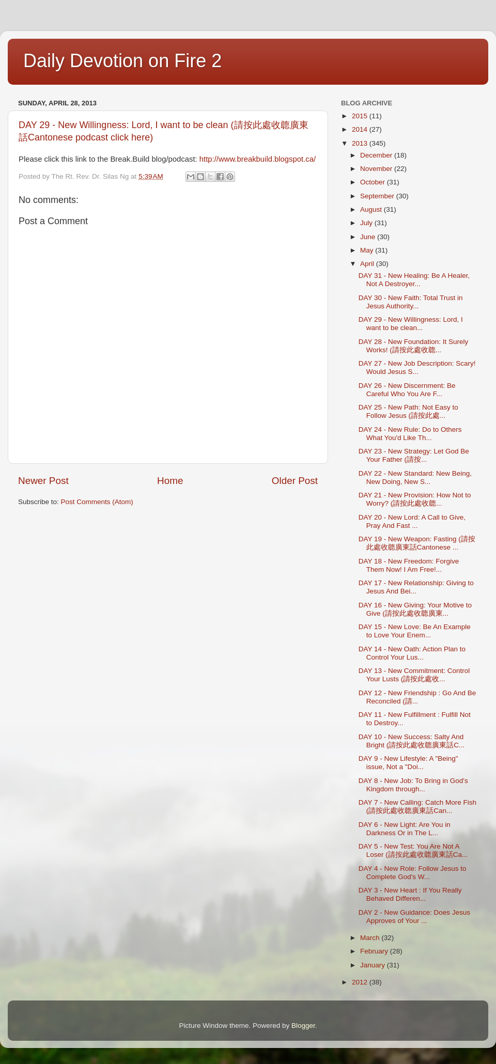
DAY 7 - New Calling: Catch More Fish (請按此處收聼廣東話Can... (417, 807)
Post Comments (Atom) (97, 502)
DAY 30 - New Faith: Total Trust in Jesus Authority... (411, 302)
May (367, 250)
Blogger (303, 1025)
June (368, 237)
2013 (360, 143)
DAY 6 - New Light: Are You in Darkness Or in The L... (405, 829)
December (377, 155)
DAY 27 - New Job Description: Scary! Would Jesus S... (417, 367)
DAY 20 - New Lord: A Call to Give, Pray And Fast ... (412, 521)
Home (170, 480)
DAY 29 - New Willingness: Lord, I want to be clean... (411, 324)
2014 (360, 129)
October (373, 182)
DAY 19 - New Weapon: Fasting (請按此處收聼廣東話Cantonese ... (417, 543)
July (367, 223)
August (372, 209)
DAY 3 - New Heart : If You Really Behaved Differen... (410, 894)
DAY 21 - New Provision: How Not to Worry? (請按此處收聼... (415, 499)
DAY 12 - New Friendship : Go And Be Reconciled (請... (417, 697)
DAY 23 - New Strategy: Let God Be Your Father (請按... (414, 455)
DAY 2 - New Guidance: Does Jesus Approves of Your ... (414, 917)
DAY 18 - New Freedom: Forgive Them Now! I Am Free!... (409, 565)
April (368, 264)
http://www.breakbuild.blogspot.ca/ (257, 159)
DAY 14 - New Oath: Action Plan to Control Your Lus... (412, 653)
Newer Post (43, 480)
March (370, 938)
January (373, 965)
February (375, 951)
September (378, 196)
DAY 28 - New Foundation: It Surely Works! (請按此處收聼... (414, 346)
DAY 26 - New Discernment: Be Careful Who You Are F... (407, 390)
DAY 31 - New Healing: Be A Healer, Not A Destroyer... (414, 280)
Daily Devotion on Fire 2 (122, 60)
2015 (360, 116)
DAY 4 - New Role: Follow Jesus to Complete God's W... (413, 873)
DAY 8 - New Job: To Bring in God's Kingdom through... (413, 785)
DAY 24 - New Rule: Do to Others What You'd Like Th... (410, 434)
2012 (360, 982)
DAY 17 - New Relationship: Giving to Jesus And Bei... (416, 587)
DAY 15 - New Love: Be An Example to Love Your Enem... (415, 631)
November (377, 169)
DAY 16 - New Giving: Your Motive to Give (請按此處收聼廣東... (415, 609)
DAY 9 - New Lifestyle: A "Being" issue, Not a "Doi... (408, 763)
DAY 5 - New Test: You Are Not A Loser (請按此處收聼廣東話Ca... (413, 850)
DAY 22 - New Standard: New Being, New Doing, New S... (415, 478)
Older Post (295, 480)
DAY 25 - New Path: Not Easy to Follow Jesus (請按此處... (408, 411)
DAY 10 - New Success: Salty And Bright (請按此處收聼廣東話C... (412, 741)
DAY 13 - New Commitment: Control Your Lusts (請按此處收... (414, 675)
